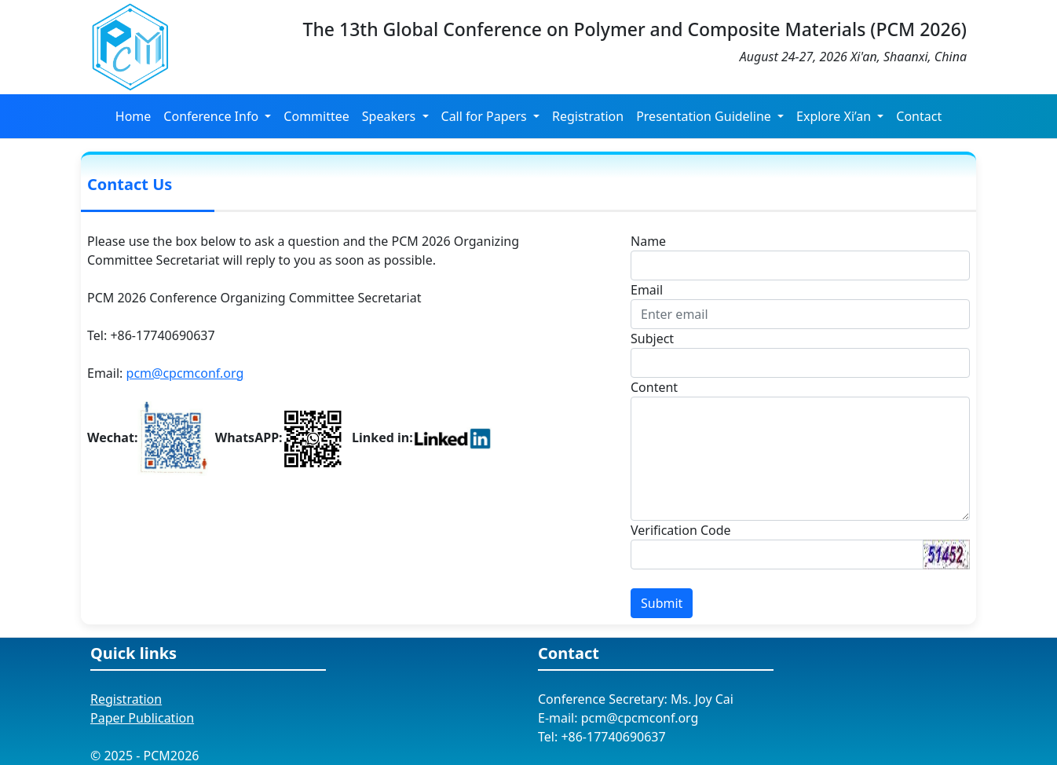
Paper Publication (142, 718)
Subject (652, 338)
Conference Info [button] (212, 116)
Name (648, 241)
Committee (316, 116)
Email (647, 289)
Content (654, 387)
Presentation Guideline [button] (705, 116)
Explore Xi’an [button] (835, 116)
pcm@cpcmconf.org (185, 373)
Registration (588, 116)
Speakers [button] (390, 116)
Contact (919, 116)
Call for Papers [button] (485, 116)
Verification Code (681, 530)
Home (133, 116)
